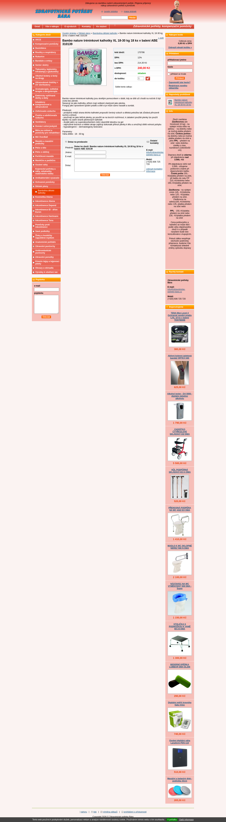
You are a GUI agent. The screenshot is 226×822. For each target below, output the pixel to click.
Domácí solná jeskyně (46, 126)
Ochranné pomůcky (45, 182)
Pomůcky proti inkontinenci (42, 225)
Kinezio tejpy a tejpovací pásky (47, 262)
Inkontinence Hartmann (46, 216)
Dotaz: (68, 165)
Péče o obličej (42, 152)
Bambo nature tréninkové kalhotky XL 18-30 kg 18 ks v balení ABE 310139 (183, 105)
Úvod (37, 26)
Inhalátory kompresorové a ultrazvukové (43, 104)
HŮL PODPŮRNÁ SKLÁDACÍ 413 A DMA (180, 471)
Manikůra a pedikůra (45, 160)
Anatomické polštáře (45, 242)
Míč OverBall (41, 137)
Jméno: (68, 152)
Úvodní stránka (69, 33)
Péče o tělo (40, 148)
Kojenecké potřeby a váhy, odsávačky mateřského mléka (45, 171)
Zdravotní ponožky (44, 257)
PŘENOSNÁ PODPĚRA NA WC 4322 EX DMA (179, 509)
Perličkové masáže (44, 156)
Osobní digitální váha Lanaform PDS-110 (179, 741)
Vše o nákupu (52, 26)
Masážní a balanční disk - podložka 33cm (179, 779)
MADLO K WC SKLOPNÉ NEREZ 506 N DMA (180, 547)
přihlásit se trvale (178, 74)
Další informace (186, 819)
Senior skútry (41, 65)
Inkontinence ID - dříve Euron (46, 210)
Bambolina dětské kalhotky (105, 33)
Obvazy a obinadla (44, 268)
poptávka (38, 293)
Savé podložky (42, 231)
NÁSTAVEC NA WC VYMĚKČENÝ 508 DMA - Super (180, 586)
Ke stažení (101, 26)
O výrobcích (70, 26)
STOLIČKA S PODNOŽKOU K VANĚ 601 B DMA (180, 626)
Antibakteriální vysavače (47, 178)
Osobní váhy (41, 165)
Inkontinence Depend (45, 205)
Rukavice (39, 56)
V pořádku (172, 819)
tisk (94, 812)
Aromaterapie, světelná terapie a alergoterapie (46, 90)
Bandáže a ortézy (43, 61)
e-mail (37, 286)
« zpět (161, 38)
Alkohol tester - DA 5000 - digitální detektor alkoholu (179, 396)
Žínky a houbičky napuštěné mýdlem (44, 236)
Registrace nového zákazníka (178, 86)
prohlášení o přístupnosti (135, 812)
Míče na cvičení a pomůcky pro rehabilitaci (47, 131)
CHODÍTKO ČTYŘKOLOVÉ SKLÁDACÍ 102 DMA (180, 431)
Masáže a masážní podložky (44, 142)
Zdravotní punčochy (45, 246)
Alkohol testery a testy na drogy (46, 77)
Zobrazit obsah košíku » (180, 47)
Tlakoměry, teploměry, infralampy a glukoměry (46, 70)
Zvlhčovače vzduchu (45, 111)
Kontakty (86, 26)
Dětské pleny (85, 33)
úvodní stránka (111, 11)
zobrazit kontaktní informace (154, 170)
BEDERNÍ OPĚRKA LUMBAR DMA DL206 (179, 665)
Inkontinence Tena (44, 220)
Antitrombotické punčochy (43, 251)
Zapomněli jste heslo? (180, 82)
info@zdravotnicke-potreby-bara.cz (155, 153)
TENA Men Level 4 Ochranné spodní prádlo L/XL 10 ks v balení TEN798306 (180, 316)
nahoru (84, 812)
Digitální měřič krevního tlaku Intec (180, 703)
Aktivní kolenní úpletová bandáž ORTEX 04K (180, 357)
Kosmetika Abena (44, 197)
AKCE (38, 40)
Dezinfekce (40, 48)
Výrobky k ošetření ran (46, 272)
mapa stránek (130, 11)
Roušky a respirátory (45, 52)
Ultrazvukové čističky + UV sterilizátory (46, 83)
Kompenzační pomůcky (46, 44)
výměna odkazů (110, 812)
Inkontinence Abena (45, 201)
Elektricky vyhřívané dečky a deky (45, 96)
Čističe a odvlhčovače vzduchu (46, 116)
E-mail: (68, 156)
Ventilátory (40, 122)
